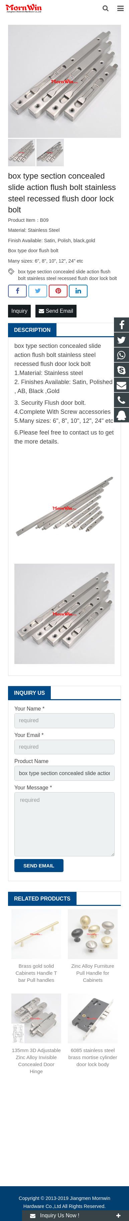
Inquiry (19, 311)
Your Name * (29, 709)
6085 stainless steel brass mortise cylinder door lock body (93, 1057)
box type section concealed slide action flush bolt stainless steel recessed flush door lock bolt (67, 272)
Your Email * (28, 735)
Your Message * (33, 787)
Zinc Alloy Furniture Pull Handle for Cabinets (92, 973)
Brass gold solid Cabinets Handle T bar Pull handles (36, 973)
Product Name (31, 761)
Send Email (56, 311)
